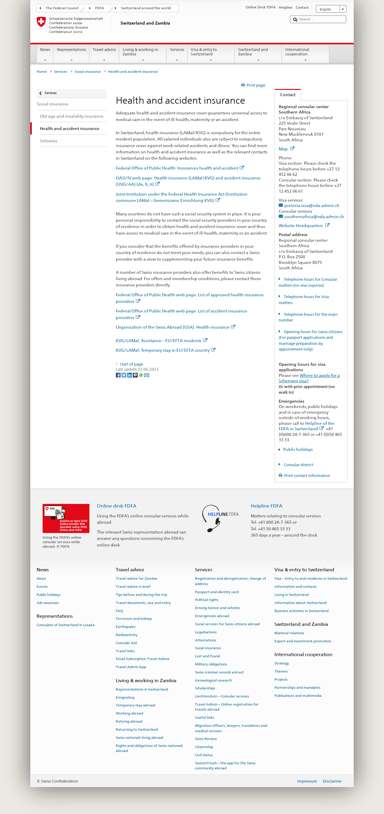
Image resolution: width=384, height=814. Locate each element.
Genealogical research (213, 680)
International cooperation (305, 55)
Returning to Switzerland (137, 729)
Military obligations (211, 664)
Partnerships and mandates (297, 687)
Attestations (205, 640)
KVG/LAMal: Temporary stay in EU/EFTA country (166, 350)
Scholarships (205, 688)
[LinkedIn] (130, 375)
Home (42, 72)
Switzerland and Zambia (258, 55)
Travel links (125, 651)
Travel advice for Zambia (136, 578)
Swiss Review (206, 739)
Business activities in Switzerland (301, 610)
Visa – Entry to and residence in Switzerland (310, 578)
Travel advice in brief (133, 587)
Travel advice (104, 55)
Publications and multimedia (298, 696)
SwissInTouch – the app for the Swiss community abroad (225, 765)
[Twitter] (124, 375)
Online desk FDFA (116, 506)
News (45, 55)
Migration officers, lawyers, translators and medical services (231, 728)
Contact (285, 94)
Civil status (204, 755)
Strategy (281, 663)
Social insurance (88, 72)
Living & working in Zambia (143, 55)
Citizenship (204, 747)
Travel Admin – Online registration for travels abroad (227, 707)
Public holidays (298, 449)
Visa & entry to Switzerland (211, 55)
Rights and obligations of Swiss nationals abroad (149, 748)
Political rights (206, 600)
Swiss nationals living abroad (139, 738)
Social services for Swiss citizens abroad (227, 624)
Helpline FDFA (267, 506)
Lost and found (207, 656)
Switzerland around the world (146, 8)
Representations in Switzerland (142, 689)
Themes (281, 671)
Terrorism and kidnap (134, 619)
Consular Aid (126, 643)
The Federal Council (62, 8)
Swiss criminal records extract (219, 672)
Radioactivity (126, 635)
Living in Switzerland (291, 595)
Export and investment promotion (302, 641)
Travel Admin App (131, 667)
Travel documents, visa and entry (143, 603)
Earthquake (126, 627)
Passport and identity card (216, 592)
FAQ (119, 610)
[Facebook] (119, 375)
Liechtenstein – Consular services (222, 696)
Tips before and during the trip (141, 595)
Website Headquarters (304, 225)
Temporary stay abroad (135, 705)
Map (287, 148)
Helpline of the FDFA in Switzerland (306, 426)
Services (177, 55)
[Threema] (136, 375)
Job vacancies (48, 603)
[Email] (146, 375)
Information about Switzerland (300, 603)
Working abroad (129, 713)
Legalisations (206, 632)
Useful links (204, 717)
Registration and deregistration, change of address (230, 581)
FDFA (99, 8)
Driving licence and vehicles (217, 608)
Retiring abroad (129, 721)
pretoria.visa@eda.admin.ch (312, 205)
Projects (281, 679)
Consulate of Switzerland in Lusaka (66, 625)
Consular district (298, 465)
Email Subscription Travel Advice (143, 659)
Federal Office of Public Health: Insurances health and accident (180, 167)
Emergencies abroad (212, 616)
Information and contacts (295, 587)
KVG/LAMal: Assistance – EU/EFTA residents (162, 340)
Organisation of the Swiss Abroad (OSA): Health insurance (176, 327)
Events (42, 587)
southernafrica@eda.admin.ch (314, 216)
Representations (71, 55)
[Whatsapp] (141, 375)
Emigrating (125, 697)
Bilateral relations (289, 633)
